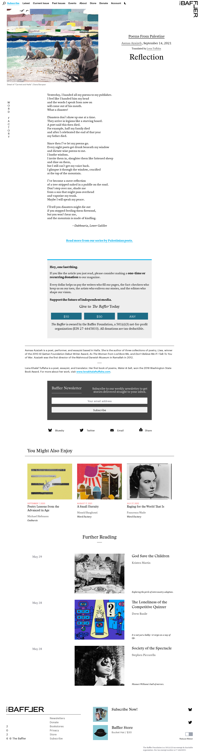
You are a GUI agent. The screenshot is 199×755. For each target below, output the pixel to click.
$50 (100, 316)
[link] (50, 430)
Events (72, 3)
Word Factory (84, 516)
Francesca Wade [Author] (136, 512)
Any (132, 316)
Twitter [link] (91, 430)
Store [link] (93, 3)
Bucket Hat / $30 (122, 732)
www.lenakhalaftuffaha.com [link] (93, 371)
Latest (26, 3)
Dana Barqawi (39, 84)
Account (116, 3)
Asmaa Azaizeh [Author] (131, 43)
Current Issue (41, 3)
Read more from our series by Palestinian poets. (99, 240)
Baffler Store (122, 727)
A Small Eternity (88, 506)
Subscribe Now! (125, 709)
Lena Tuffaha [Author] (154, 48)
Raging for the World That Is (145, 506)
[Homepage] (189, 9)
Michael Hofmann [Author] (38, 516)
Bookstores (57, 726)
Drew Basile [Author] (139, 614)
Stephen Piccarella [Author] (144, 655)
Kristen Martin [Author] (141, 563)
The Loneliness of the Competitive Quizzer (149, 604)
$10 (66, 316)
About (83, 3)
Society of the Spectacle (152, 648)
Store (53, 734)
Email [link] (120, 430)
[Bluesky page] (190, 709)
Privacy (54, 730)
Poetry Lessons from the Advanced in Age (43, 508)
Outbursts (32, 520)
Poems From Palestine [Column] (146, 36)
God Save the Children (150, 555)
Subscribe (13, 3)
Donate (103, 3)
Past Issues (58, 3)
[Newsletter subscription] (99, 410)
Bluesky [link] (59, 430)
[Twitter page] (190, 722)
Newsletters (57, 718)
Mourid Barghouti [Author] (87, 512)
